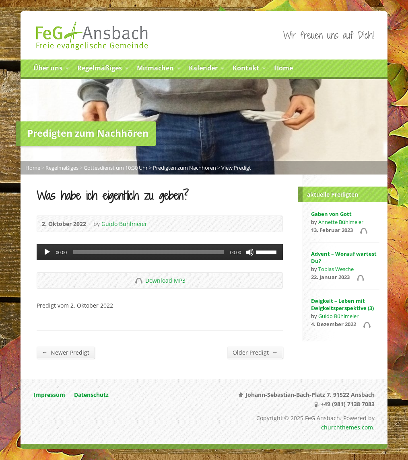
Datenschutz (91, 394)
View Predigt (236, 167)
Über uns (47, 68)
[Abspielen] (47, 252)
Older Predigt (255, 352)
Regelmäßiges (99, 68)
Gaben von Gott (331, 214)
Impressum (49, 394)
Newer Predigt (65, 352)
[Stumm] (250, 252)
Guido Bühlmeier (124, 224)
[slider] (148, 252)
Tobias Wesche (336, 269)
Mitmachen (155, 68)
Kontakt (246, 68)
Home (283, 68)
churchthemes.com (347, 427)
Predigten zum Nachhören (184, 167)
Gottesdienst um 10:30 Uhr (116, 167)
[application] (160, 252)
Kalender (203, 68)
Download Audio (138, 280)
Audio (363, 230)
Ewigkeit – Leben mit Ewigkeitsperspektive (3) (342, 304)
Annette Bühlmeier (340, 222)
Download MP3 (165, 280)
